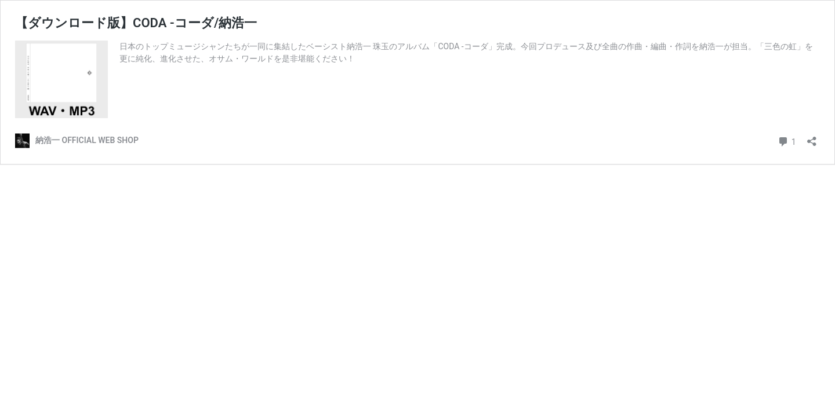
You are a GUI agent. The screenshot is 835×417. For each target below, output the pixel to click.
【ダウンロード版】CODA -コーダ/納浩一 (136, 23)
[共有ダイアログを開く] (812, 138)
